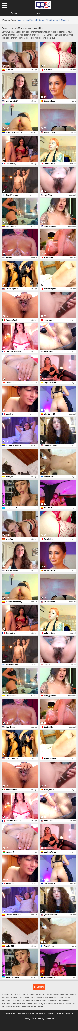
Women (14, 13)
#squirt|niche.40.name (55, 20)
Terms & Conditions (43, 1013)
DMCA (70, 1013)
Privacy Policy (26, 1013)
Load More (39, 987)
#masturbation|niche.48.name (30, 20)
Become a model (12, 1013)
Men (38, 13)
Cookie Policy (59, 1013)
